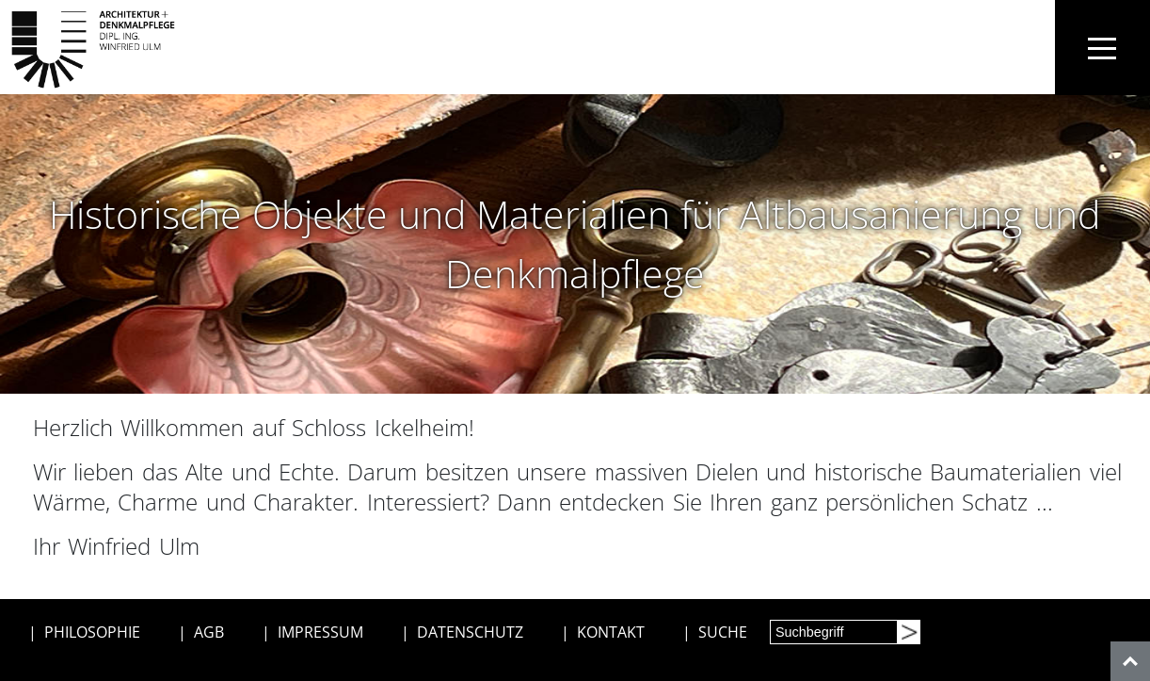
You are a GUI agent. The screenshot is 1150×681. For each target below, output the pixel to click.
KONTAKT (611, 632)
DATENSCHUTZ (470, 632)
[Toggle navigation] (1102, 47)
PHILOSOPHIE (92, 632)
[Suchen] (908, 632)
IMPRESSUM (320, 632)
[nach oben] (1130, 661)
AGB (209, 632)
